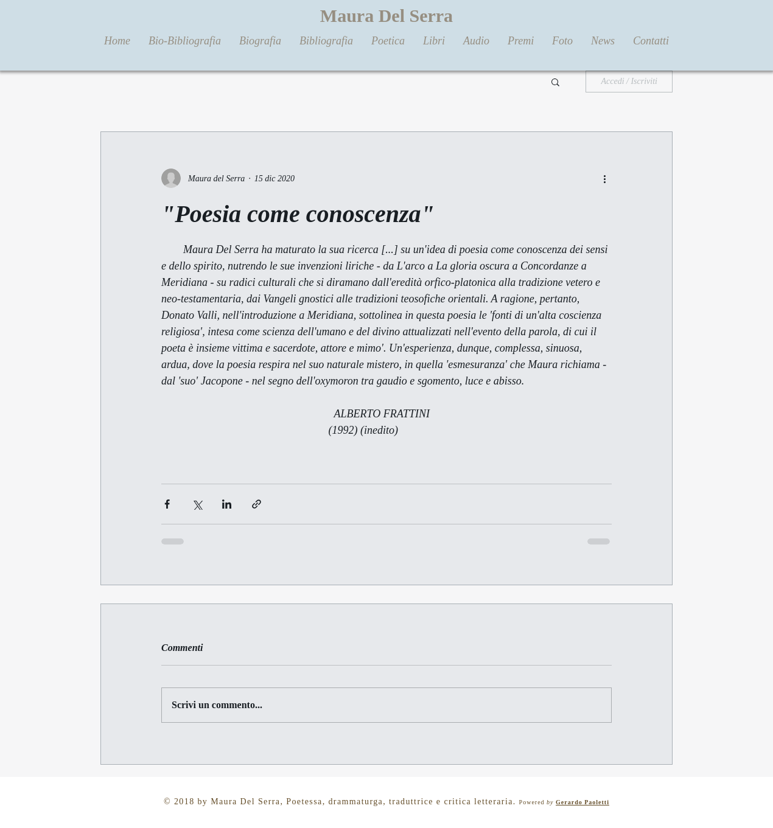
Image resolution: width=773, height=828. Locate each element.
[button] (555, 81)
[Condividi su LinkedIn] (227, 504)
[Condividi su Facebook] (167, 504)
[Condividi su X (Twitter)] (197, 504)
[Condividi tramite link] (256, 504)
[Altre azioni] (604, 178)
